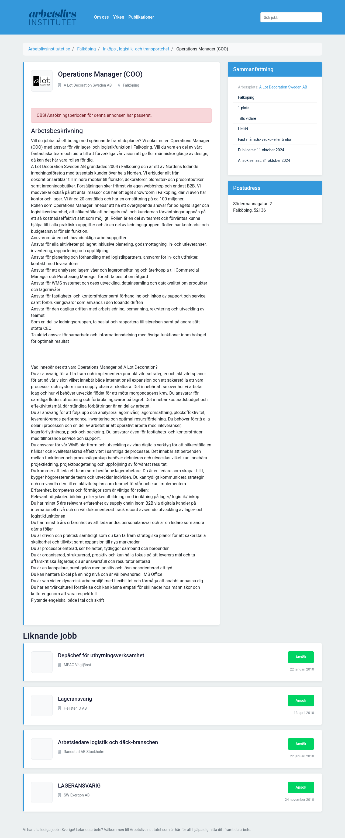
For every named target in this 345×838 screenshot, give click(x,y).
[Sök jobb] (291, 17)
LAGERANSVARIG (79, 785)
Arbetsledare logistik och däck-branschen (108, 742)
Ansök (301, 657)
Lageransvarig (75, 699)
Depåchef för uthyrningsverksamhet (101, 655)
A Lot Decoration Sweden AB (283, 87)
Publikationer (142, 17)
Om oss (102, 17)
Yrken (119, 17)
